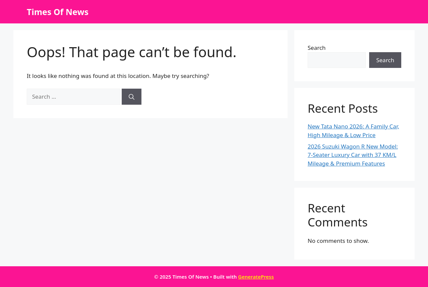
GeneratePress (256, 276)
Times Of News (58, 11)
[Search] (131, 97)
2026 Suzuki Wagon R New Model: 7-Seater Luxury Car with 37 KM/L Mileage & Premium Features (353, 154)
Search (317, 48)
